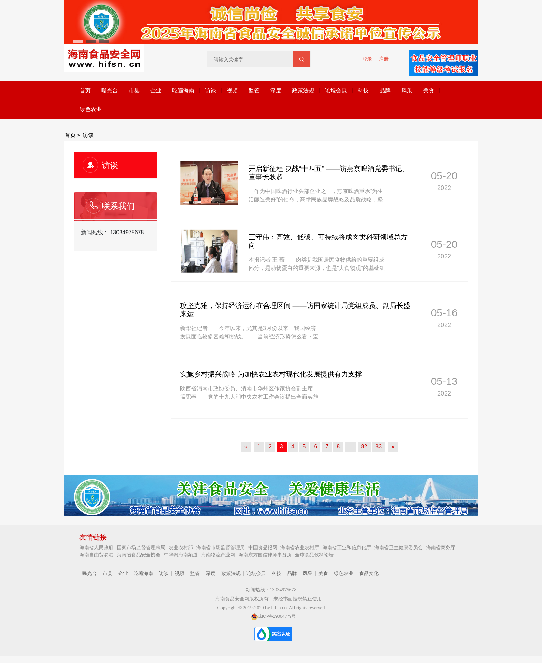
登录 (367, 59)
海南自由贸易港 (97, 554)
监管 (254, 90)
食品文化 (369, 573)
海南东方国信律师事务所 (266, 554)
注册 (384, 59)
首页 (85, 90)
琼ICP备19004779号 (273, 616)
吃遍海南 (183, 90)
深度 (275, 90)
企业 (155, 90)
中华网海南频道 (181, 554)
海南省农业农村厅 (300, 547)
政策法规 (303, 90)
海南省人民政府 (97, 547)
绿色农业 (91, 109)
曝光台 (109, 90)
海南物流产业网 (218, 554)
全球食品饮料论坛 (314, 554)
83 (378, 446)
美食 (428, 90)
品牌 (385, 90)
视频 (232, 90)
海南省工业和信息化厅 (347, 547)
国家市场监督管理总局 (142, 547)
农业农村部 (181, 547)
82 (364, 446)
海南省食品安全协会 (139, 554)
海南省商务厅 (440, 547)
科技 (363, 90)
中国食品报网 (263, 547)
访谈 (210, 90)
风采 (406, 90)
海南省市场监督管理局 (221, 547)
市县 (134, 90)
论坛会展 (336, 90)
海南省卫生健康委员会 (399, 547)
